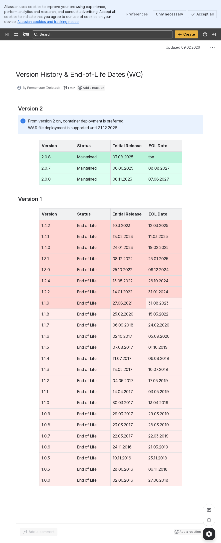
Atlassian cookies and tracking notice (48, 21)
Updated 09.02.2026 (183, 47)
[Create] (186, 34)
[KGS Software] (26, 34)
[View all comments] (209, 510)
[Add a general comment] (38, 532)
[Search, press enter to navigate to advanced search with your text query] (102, 34)
